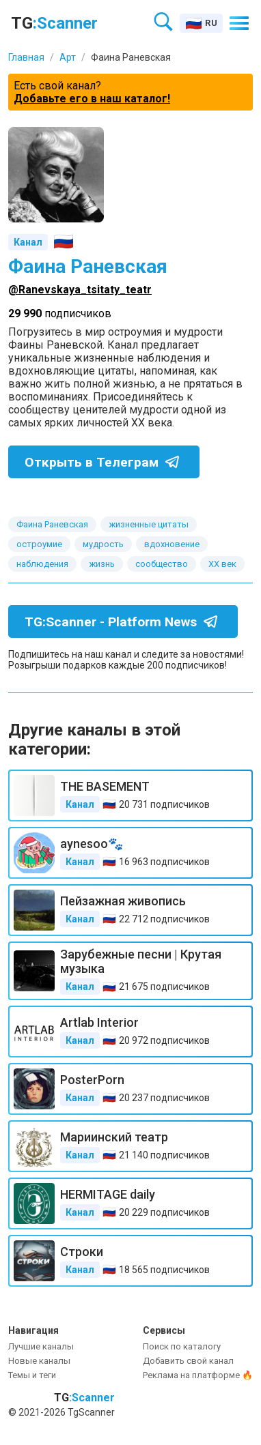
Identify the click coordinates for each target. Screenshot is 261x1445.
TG (54, 23)
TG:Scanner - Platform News (124, 621)
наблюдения (42, 564)
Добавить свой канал (188, 1361)
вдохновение (172, 544)
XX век (222, 564)
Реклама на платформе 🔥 (198, 1375)
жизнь (102, 564)
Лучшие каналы (41, 1346)
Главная (26, 57)
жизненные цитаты (149, 524)
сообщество (161, 564)
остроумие (39, 544)
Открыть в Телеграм (105, 462)
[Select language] (201, 23)
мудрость (103, 544)
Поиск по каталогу (182, 1346)
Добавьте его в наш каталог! (92, 98)
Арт (67, 57)
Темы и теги (32, 1375)
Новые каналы (39, 1361)
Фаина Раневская (52, 524)
